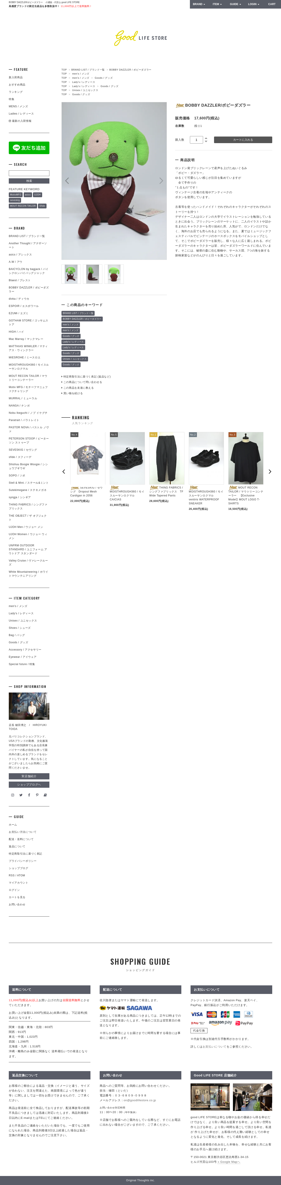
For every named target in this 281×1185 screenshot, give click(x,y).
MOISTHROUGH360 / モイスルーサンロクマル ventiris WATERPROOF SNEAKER (206, 495)
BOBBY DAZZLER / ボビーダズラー (130, 69)
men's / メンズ (80, 73)
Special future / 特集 (22, 664)
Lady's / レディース (83, 82)
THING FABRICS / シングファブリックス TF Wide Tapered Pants (166, 491)
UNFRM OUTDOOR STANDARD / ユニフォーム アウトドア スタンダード (28, 549)
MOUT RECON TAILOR (23, 206)
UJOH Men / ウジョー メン (26, 527)
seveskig (15, 200)
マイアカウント (18, 882)
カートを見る (17, 897)
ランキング (16, 91)
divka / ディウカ (19, 298)
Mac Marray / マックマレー (26, 339)
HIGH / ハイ (16, 331)
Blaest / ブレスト (20, 280)
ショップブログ (18, 868)
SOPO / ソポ (17, 475)
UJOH (37, 194)
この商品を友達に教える (77, 387)
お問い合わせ (17, 904)
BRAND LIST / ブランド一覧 (88, 69)
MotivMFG (15, 194)
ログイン (14, 889)
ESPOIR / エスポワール (24, 306)
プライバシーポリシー (23, 860)
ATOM (21, 875)
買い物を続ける (72, 393)
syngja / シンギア (20, 497)
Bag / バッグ (17, 635)
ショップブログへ (29, 784)
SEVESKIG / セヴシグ (23, 449)
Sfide (42, 206)
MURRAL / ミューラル (23, 398)
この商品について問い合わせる (81, 382)
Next (161, 180)
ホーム (13, 824)
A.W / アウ (15, 261)
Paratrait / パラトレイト (24, 420)
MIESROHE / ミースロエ (24, 357)
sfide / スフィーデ (20, 457)
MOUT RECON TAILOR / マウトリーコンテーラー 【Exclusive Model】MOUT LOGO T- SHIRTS (245, 495)
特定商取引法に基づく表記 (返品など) (86, 376)
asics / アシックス (20, 254)
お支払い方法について (23, 831)
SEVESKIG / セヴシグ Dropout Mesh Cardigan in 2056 (86, 491)
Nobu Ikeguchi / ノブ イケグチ (28, 412)
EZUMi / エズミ (20, 313)
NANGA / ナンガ (19, 405)
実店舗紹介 (29, 776)
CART (272, 4)
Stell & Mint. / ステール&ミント (29, 482)
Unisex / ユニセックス (85, 90)
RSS (12, 875)
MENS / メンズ (18, 106)
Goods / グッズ (104, 78)
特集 (11, 99)
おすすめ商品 (17, 84)
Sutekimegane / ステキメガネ (28, 490)
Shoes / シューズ (20, 627)
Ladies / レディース (21, 113)
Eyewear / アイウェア (22, 656)
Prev (67, 180)
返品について (17, 846)
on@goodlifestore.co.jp (140, 1100)
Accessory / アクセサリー (25, 649)
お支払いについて (215, 1046)
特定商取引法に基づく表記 (25, 853)
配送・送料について (21, 839)
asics (28, 194)
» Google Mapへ (229, 1161)
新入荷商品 (16, 77)
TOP (64, 69)
